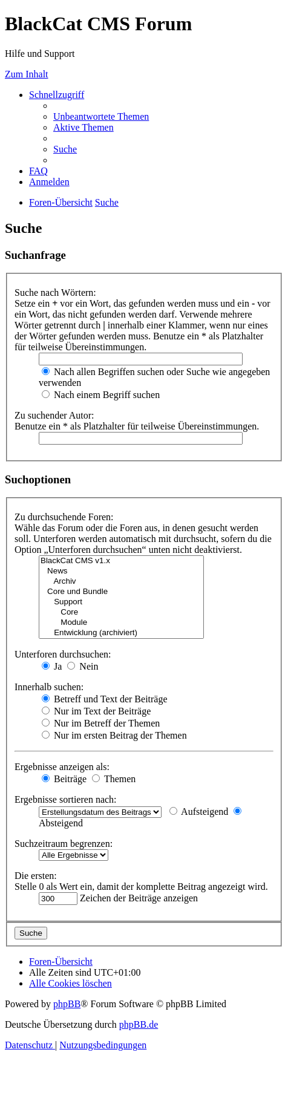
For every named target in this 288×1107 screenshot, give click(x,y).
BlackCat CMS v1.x (121, 561)
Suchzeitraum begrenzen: (64, 843)
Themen (114, 779)
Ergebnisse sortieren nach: (66, 799)
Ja (52, 666)
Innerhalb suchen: (49, 687)
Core (121, 612)
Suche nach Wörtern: (55, 292)
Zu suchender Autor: (54, 415)
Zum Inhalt (26, 74)
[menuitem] (101, 116)
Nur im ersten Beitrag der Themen (114, 735)
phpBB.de (138, 1024)
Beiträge (64, 779)
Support (121, 602)
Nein (82, 666)
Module (121, 623)
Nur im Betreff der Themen (101, 723)
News (121, 571)
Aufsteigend (198, 811)
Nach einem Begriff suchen (101, 395)
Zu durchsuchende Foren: (64, 517)
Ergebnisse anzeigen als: (62, 767)
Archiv (121, 581)
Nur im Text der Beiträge (96, 711)
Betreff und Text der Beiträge (105, 699)
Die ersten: (36, 875)
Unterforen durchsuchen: (63, 654)
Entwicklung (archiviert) (121, 633)
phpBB (66, 1004)
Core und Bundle (121, 592)
